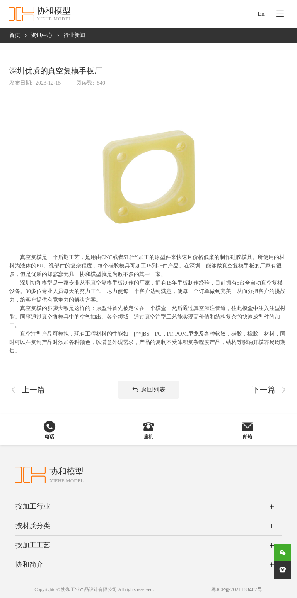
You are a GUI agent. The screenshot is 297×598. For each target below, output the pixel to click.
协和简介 (29, 564)
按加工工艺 (32, 545)
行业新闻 (74, 36)
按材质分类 (32, 526)
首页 (14, 36)
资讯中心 (42, 36)
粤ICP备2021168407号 (237, 590)
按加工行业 (32, 506)
